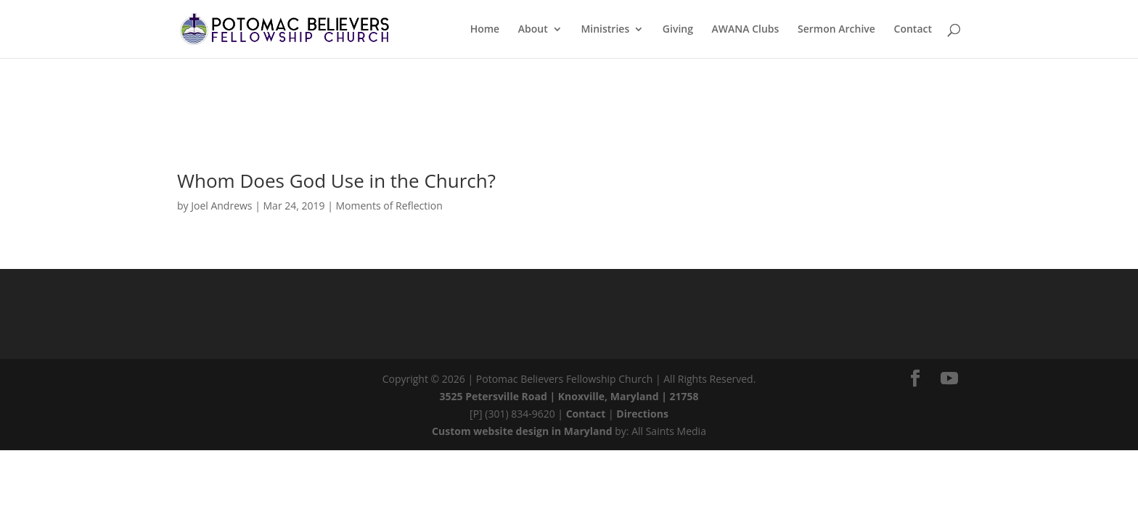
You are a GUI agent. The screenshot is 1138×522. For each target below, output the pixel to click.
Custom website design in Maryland (522, 431)
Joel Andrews (221, 205)
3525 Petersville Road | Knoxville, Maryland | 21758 (569, 396)
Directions (642, 413)
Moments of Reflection (389, 205)
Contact (586, 413)
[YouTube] (949, 378)
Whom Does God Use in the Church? (336, 180)
